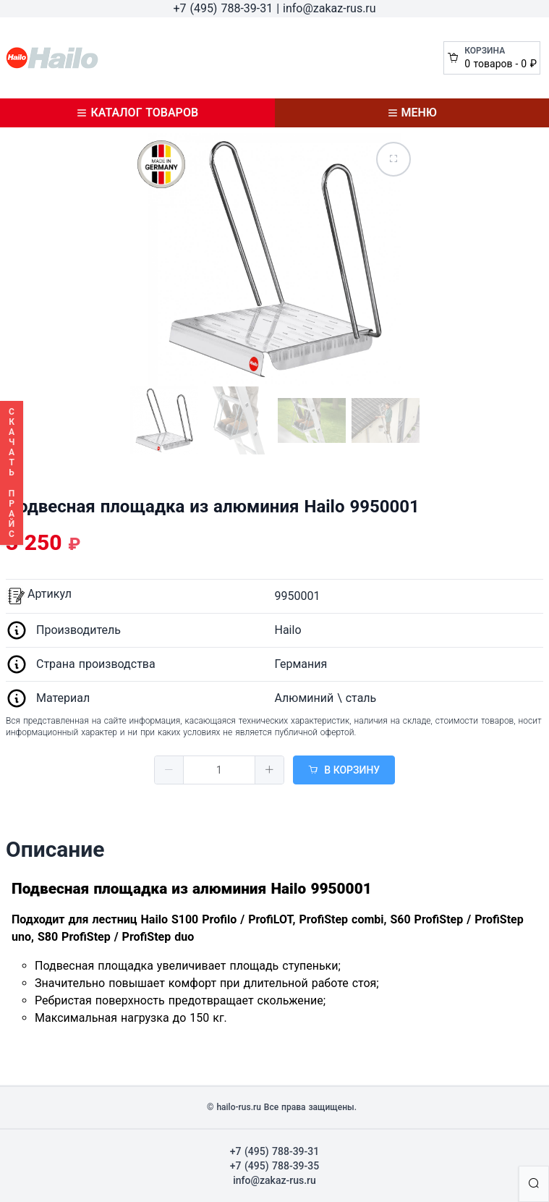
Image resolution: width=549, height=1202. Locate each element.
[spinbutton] (219, 770)
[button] (169, 770)
